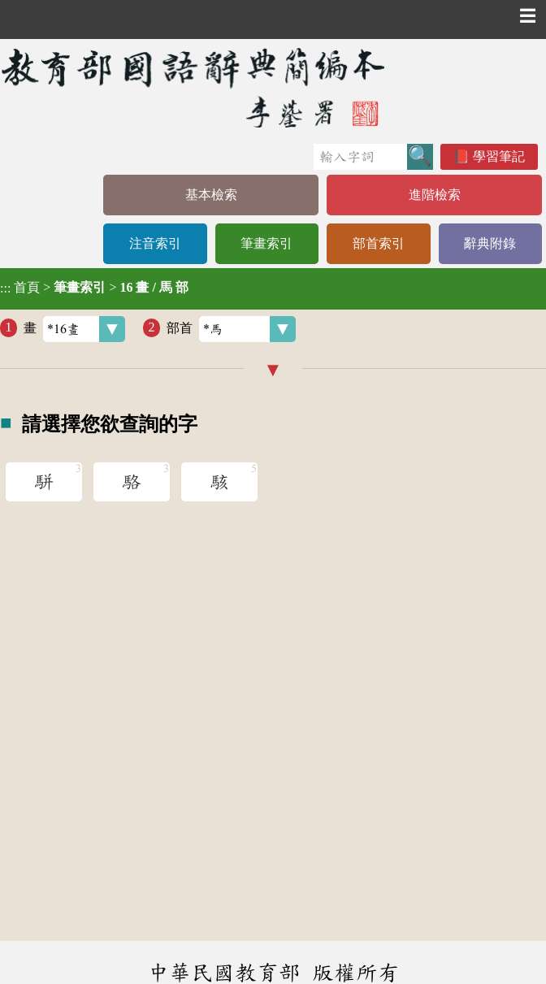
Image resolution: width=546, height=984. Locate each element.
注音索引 (155, 243)
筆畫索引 (266, 243)
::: (5, 289)
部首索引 (379, 243)
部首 (231, 329)
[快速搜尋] (360, 157)
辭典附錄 (490, 243)
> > (94, 287)
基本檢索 (211, 195)
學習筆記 (499, 156)
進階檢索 (435, 195)
